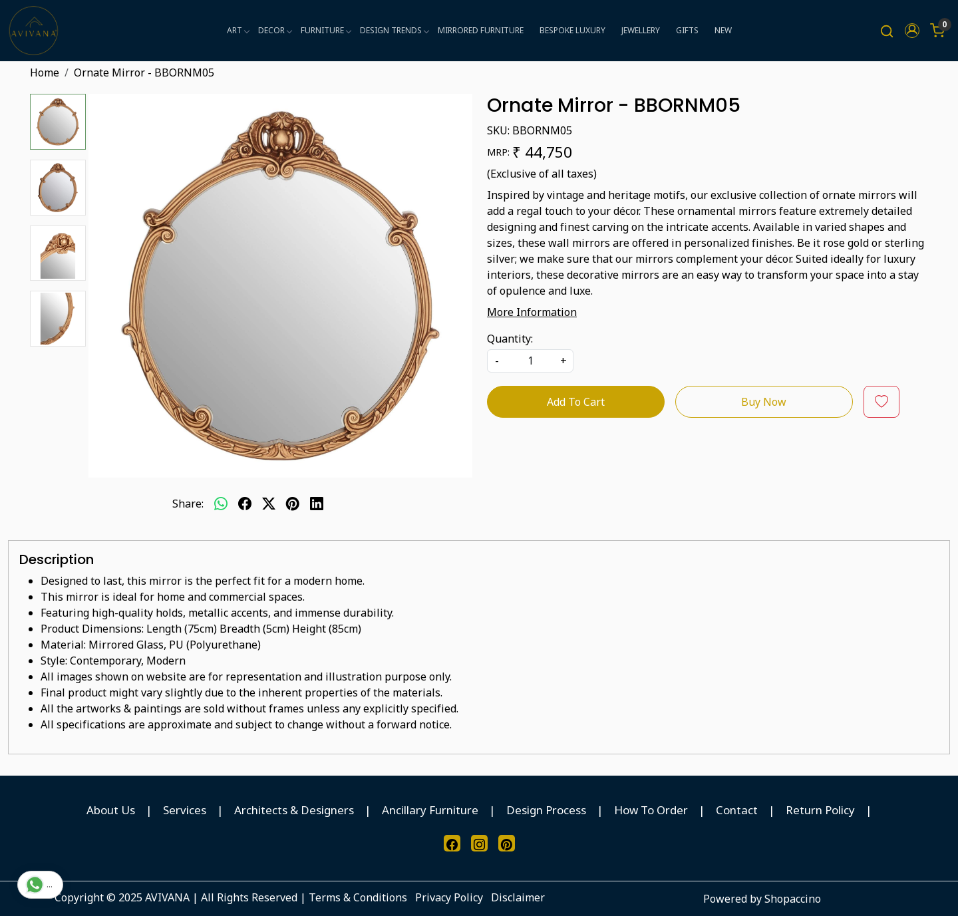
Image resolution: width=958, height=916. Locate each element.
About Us (110, 810)
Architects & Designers (294, 810)
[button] (912, 30)
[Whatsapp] (221, 503)
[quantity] (530, 361)
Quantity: (510, 338)
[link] (886, 31)
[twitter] (269, 503)
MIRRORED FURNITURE (481, 30)
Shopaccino (792, 898)
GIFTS (687, 30)
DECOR (274, 30)
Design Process (546, 810)
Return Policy (820, 810)
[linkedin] (317, 503)
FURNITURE (326, 30)
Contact (737, 810)
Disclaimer (518, 897)
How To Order (651, 810)
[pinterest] (293, 503)
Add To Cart (576, 401)
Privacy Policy (449, 897)
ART (238, 30)
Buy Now (763, 401)
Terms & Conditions (358, 897)
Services (184, 810)
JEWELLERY (640, 30)
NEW (723, 30)
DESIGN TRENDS (394, 30)
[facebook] (245, 503)
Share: (188, 503)
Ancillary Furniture (430, 810)
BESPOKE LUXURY (572, 30)
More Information (532, 312)
